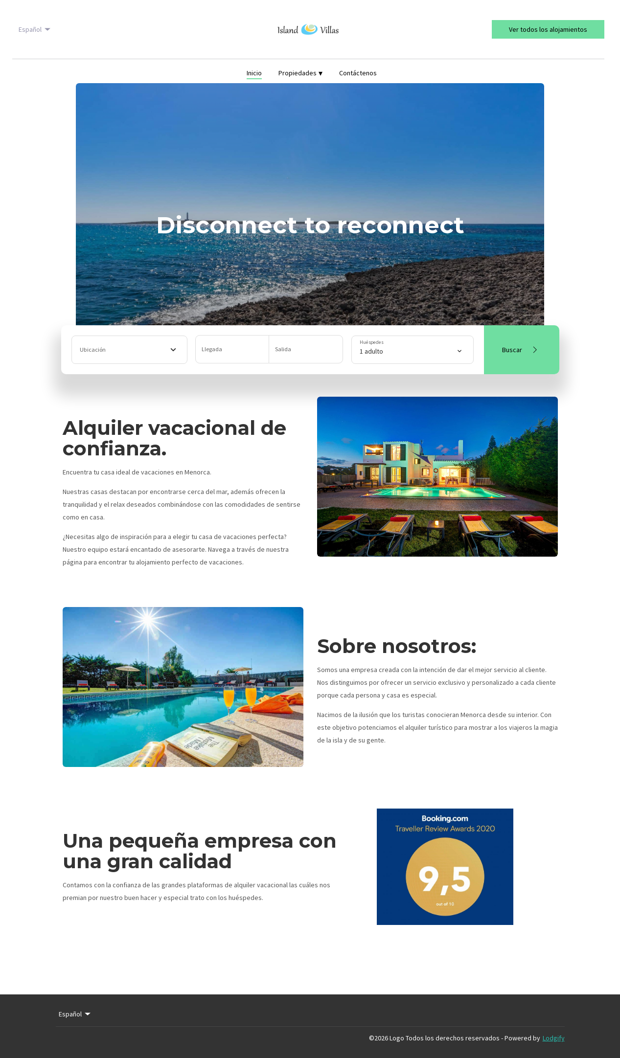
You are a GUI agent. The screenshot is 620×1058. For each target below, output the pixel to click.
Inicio (254, 72)
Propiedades (300, 73)
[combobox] (129, 350)
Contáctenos (358, 72)
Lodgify (554, 1038)
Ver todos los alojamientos (548, 29)
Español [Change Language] (35, 29)
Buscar (521, 350)
